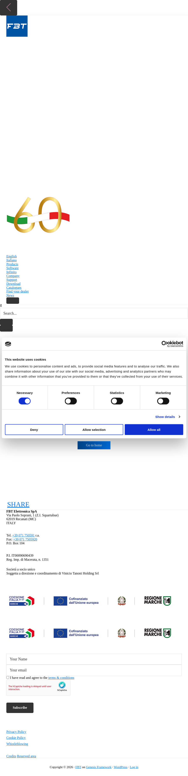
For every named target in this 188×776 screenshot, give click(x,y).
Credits (11, 756)
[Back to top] (8, 7)
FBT (78, 767)
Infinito (11, 272)
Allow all (154, 429)
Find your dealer (17, 291)
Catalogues (13, 287)
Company (12, 276)
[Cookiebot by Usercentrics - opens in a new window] (164, 344)
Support (11, 280)
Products (12, 264)
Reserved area (26, 756)
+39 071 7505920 (25, 539)
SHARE (18, 504)
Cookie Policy (16, 738)
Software (12, 268)
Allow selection (94, 429)
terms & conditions (61, 677)
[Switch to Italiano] (94, 260)
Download (13, 284)
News (10, 295)
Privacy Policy (16, 732)
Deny (34, 429)
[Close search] (6, 328)
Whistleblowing (17, 744)
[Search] (12, 300)
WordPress (121, 767)
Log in (134, 767)
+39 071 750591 (23, 535)
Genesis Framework (98, 767)
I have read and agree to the (42, 677)
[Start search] (6, 322)
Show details (165, 417)
